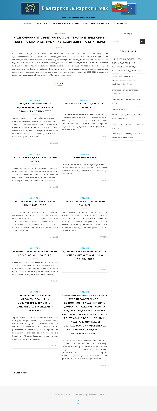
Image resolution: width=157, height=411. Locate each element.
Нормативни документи (65, 23)
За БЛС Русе (41, 23)
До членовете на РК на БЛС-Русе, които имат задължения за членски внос (85, 255)
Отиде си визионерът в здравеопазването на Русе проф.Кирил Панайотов (35, 107)
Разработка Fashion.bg (78, 395)
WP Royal (103, 395)
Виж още (60, 83)
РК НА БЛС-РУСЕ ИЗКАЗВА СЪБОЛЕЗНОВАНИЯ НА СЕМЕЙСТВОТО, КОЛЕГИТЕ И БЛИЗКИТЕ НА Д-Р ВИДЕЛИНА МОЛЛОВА (35, 303)
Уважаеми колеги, (84, 157)
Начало (27, 23)
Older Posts (20, 373)
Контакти (122, 23)
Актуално (60, 34)
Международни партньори (97, 23)
